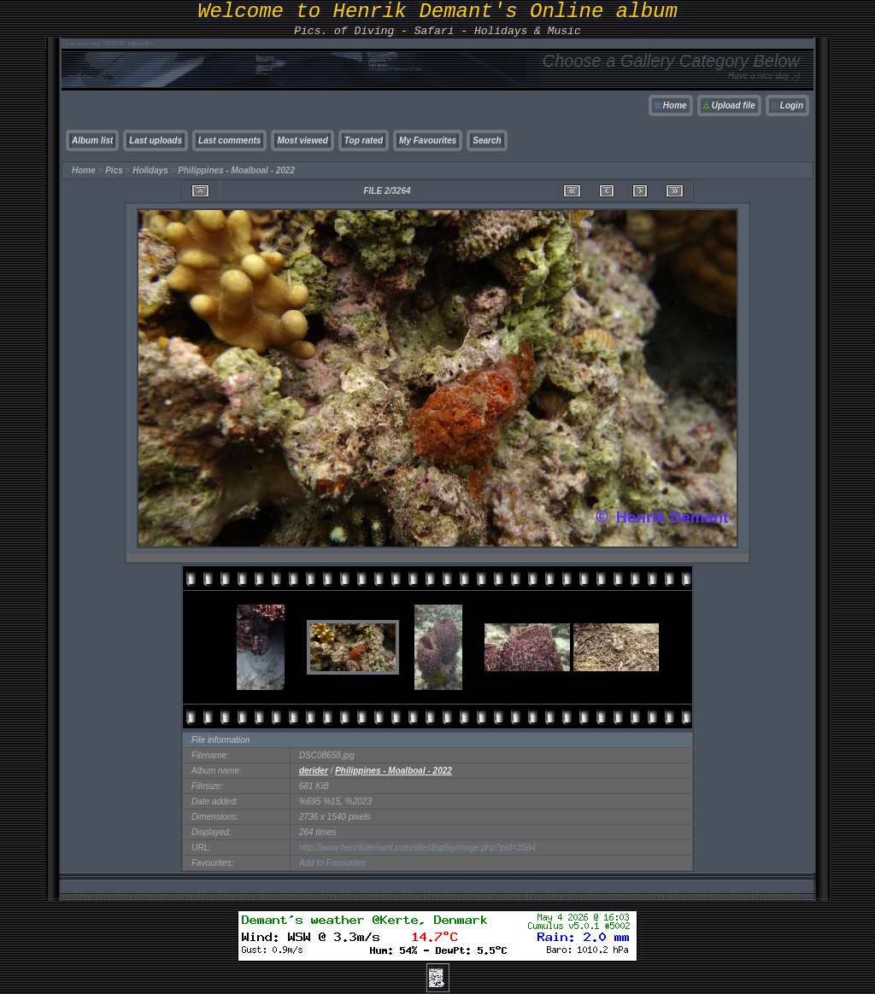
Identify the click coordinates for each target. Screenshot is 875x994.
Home (675, 105)
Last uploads (155, 140)
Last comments (229, 140)
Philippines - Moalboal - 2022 (236, 170)
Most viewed (302, 140)
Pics (114, 170)
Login (791, 105)
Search (487, 140)
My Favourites (427, 140)
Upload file (733, 105)
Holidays (150, 170)
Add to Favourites (332, 863)
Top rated (363, 140)
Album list (92, 140)
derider (313, 770)
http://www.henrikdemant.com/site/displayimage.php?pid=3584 (417, 847)
